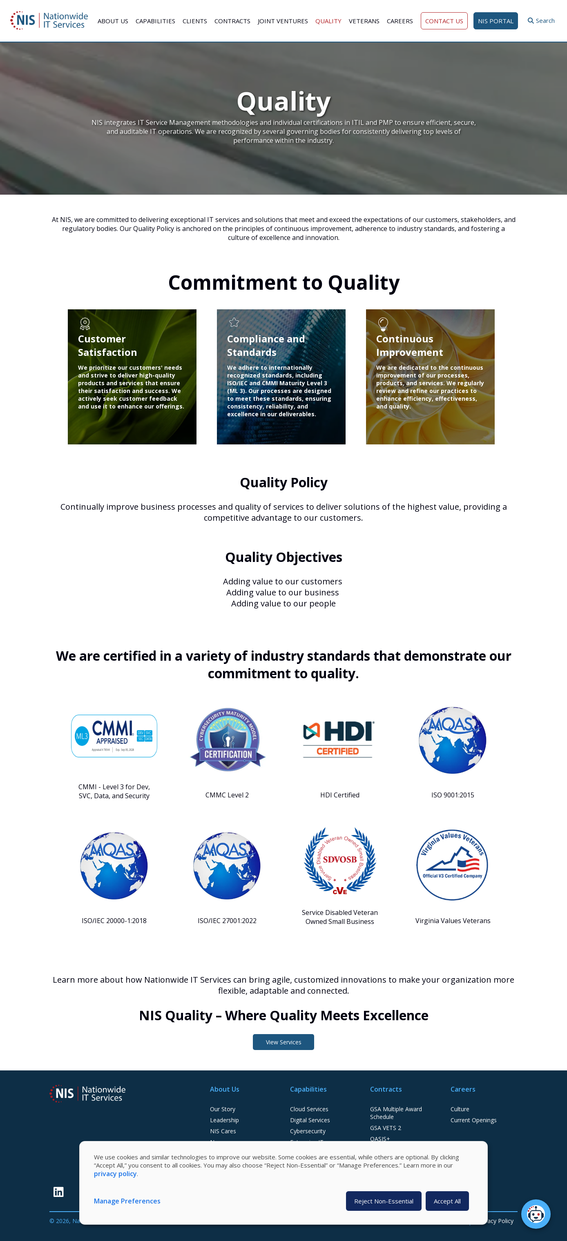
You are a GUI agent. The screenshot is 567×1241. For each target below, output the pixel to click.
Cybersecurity (308, 1131)
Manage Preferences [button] (127, 1201)
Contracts (232, 21)
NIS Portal (495, 21)
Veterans (364, 21)
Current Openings (474, 1120)
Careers (400, 21)
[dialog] (283, 1183)
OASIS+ (380, 1139)
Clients (195, 21)
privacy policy (115, 1173)
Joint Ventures (283, 21)
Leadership (224, 1120)
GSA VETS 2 (385, 1128)
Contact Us (444, 21)
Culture (460, 1109)
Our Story (222, 1109)
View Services (283, 1042)
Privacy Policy (495, 1221)
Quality (328, 21)
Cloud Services (309, 1109)
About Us (113, 21)
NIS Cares (223, 1131)
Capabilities (155, 21)
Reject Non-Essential (383, 1201)
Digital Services (310, 1120)
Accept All (447, 1201)
